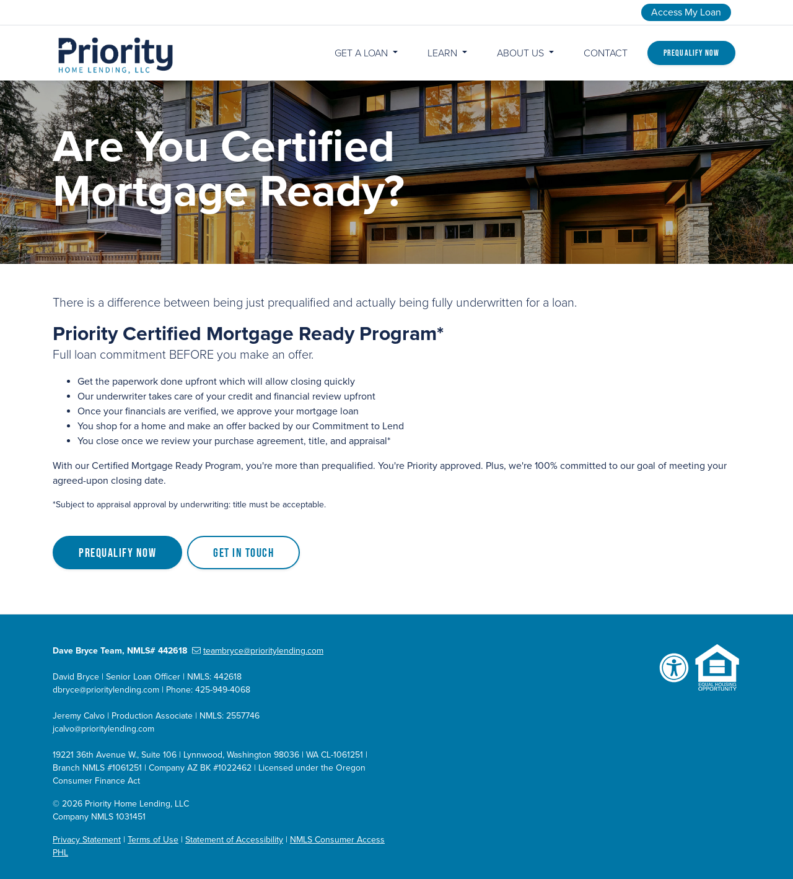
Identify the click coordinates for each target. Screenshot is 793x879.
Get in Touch (243, 552)
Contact (606, 53)
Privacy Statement (87, 839)
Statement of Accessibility (234, 839)
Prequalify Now (691, 53)
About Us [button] (521, 53)
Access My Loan (686, 12)
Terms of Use (153, 839)
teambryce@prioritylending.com (257, 650)
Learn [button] (443, 53)
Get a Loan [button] (362, 53)
